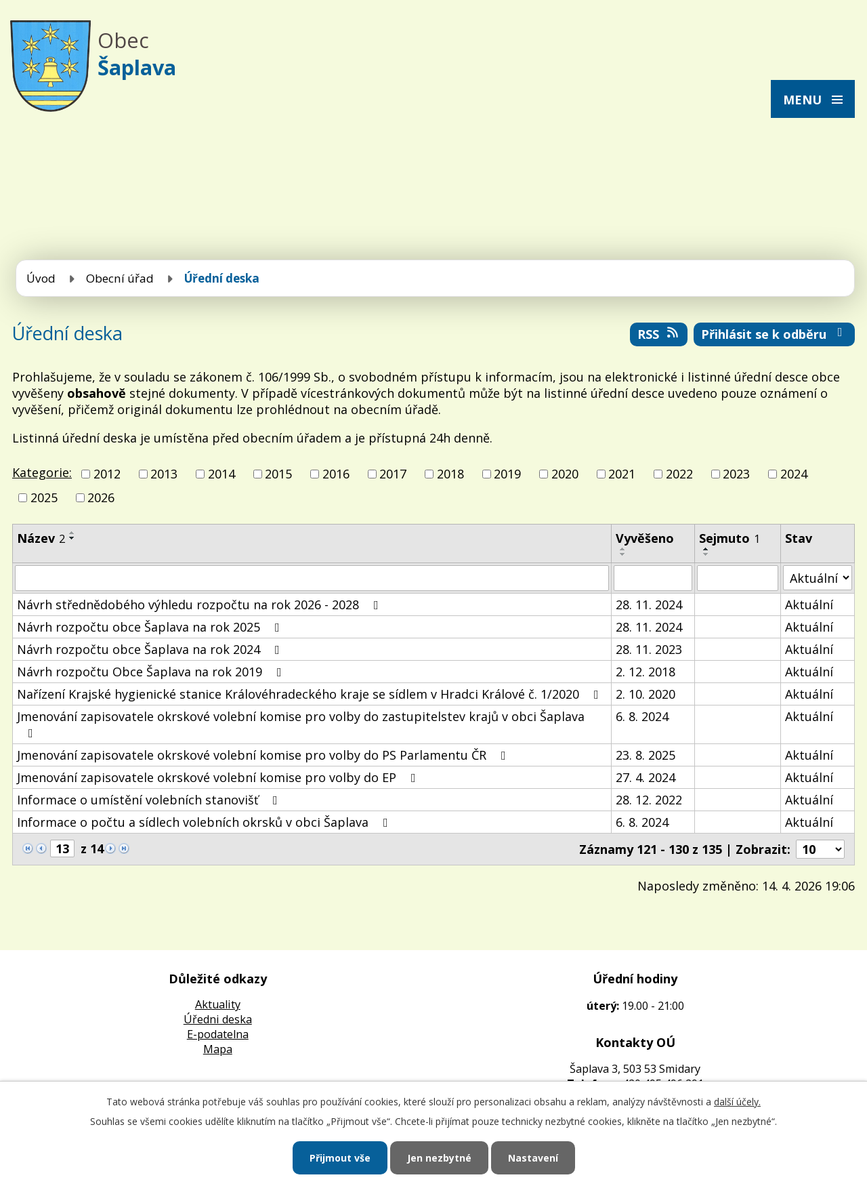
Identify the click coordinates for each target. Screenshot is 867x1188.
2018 (450, 474)
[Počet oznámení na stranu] (820, 849)
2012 (107, 474)
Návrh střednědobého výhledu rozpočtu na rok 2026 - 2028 (200, 604)
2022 (679, 474)
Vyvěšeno (645, 538)
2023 (736, 474)
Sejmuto (729, 538)
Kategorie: (42, 472)
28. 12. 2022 (649, 800)
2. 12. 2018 (645, 671)
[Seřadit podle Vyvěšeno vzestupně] (623, 549)
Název (41, 538)
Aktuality (217, 1004)
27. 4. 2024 (645, 777)
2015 (278, 474)
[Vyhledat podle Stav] (817, 577)
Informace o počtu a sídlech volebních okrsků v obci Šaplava (205, 822)
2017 (392, 474)
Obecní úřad (120, 278)
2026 (100, 497)
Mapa (217, 1049)
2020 (564, 474)
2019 (507, 474)
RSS (659, 334)
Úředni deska (218, 1019)
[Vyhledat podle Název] (312, 578)
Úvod (41, 278)
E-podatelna (218, 1034)
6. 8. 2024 (642, 716)
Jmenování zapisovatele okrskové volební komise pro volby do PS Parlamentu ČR (264, 755)
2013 (163, 474)
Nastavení (533, 1157)
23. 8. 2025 (645, 755)
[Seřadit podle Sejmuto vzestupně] (706, 549)
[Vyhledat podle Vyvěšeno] (653, 578)
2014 (221, 474)
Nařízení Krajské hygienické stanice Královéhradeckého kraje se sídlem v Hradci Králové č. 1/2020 (310, 694)
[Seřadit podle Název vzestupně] (72, 532)
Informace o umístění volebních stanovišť (150, 800)
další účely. (737, 1101)
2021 (621, 474)
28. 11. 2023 (649, 649)
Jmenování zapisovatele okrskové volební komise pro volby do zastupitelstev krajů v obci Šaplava (301, 723)
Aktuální (809, 604)
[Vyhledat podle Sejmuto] (737, 578)
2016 (336, 474)
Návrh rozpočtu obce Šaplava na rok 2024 (151, 649)
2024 (793, 474)
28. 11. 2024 (649, 604)
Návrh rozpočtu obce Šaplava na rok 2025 (151, 627)
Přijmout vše (340, 1157)
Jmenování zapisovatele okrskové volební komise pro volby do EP (219, 777)
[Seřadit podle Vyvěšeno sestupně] (623, 554)
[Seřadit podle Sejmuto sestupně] (706, 554)
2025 (44, 497)
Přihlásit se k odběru (774, 334)
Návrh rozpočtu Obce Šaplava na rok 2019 (152, 671)
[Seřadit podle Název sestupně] (72, 538)
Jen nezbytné (439, 1157)
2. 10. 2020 (645, 694)
